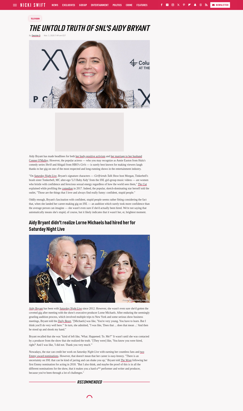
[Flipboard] (189, 5)
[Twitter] (178, 5)
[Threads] (200, 5)
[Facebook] (161, 5)
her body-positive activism (90, 156)
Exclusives (68, 5)
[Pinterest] (184, 5)
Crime (129, 5)
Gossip (83, 5)
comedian (67, 188)
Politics (117, 5)
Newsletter (220, 5)
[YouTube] (167, 5)
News (55, 5)
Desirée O (36, 35)
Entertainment (100, 5)
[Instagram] (172, 5)
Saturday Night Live (71, 308)
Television (35, 18)
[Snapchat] (195, 5)
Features (142, 5)
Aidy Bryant (36, 308)
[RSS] (206, 5)
